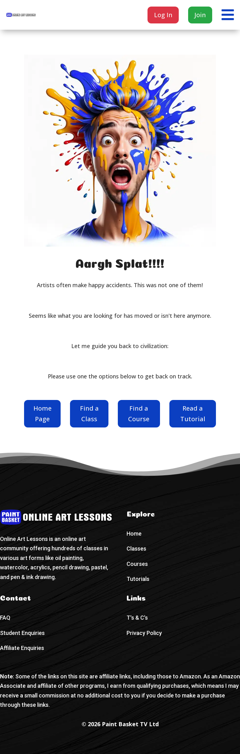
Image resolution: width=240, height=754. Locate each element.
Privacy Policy (144, 633)
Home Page (42, 413)
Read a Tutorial (192, 413)
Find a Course (138, 413)
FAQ (5, 617)
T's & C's (137, 617)
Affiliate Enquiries (22, 648)
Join (200, 15)
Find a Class (89, 413)
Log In (163, 15)
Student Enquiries (22, 633)
